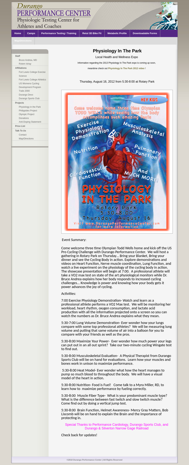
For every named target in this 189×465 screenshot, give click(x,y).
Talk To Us (20, 130)
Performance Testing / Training (58, 33)
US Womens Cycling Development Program (30, 85)
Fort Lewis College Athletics (32, 79)
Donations (24, 118)
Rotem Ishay (25, 64)
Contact (22, 134)
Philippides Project (28, 110)
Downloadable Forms (145, 33)
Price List (20, 126)
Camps (31, 33)
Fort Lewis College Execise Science (32, 74)
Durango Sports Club (29, 98)
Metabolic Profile (117, 33)
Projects (19, 103)
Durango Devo (26, 94)
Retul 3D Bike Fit (91, 33)
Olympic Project (26, 114)
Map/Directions (23, 40)
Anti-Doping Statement (30, 122)
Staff (17, 56)
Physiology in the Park (30, 107)
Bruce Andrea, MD (28, 60)
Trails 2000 (24, 91)
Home (17, 33)
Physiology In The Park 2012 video (126, 68)
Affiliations (21, 68)
